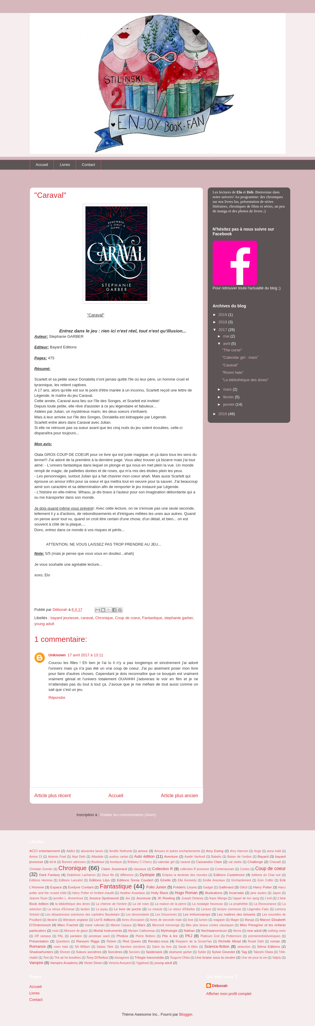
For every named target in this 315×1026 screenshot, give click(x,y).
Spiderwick (154, 952)
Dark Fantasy (49, 875)
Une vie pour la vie (254, 957)
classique (139, 869)
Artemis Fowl (57, 856)
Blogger (185, 1014)
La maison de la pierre (170, 904)
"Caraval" (230, 365)
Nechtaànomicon (214, 930)
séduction (244, 946)
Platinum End (209, 936)
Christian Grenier (41, 869)
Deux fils (108, 875)
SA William (82, 946)
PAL (60, 936)
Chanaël (275, 862)
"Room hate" (233, 372)
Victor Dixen (93, 963)
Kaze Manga (218, 898)
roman (275, 941)
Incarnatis (236, 893)
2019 (223, 314)
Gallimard (226, 887)
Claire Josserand (114, 869)
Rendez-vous (158, 941)
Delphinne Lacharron (81, 875)
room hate (61, 946)
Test (46, 957)
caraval (87, 618)
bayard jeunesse (64, 618)
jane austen (258, 893)
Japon (277, 893)
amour (143, 851)
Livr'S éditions (105, 919)
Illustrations (213, 893)
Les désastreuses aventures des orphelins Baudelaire (82, 914)
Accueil (42, 164)
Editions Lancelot (71, 880)
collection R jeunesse (194, 869)
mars (228, 389)
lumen (203, 919)
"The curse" (232, 350)
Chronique (104, 618)
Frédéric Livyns (185, 887)
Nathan (189, 930)
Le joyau (102, 909)
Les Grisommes (166, 914)
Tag (244, 952)
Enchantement (241, 880)
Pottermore (233, 936)
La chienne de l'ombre (111, 904)
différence (126, 875)
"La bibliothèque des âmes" (245, 380)
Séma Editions (268, 946)
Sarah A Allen (188, 946)
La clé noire (141, 904)
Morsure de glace (76, 930)
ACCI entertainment (44, 851)
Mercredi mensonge (165, 925)
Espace (56, 887)
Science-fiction (217, 946)
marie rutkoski (94, 925)
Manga (249, 919)
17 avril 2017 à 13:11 (85, 655)
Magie (235, 919)
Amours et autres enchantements (177, 851)
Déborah (220, 985)
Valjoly (276, 957)
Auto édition (144, 856)
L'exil (268, 898)
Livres (65, 164)
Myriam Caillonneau (141, 930)
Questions (63, 941)
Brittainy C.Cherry (140, 862)
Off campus (42, 936)
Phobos (122, 936)
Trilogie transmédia (149, 957)
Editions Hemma (40, 880)
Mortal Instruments (107, 930)
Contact (88, 164)
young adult (44, 624)
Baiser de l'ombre (239, 856)
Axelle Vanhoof (194, 856)
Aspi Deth (78, 856)
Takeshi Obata (263, 952)
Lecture (206, 909)
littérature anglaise (75, 919)
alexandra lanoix (92, 851)
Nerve (237, 930)
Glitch (244, 887)
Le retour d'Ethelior (182, 909)
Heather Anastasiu (132, 893)
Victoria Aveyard (119, 963)
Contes (245, 869)
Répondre (57, 697)
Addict (70, 851)
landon (85, 909)
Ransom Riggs (88, 941)
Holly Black (159, 893)
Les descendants (137, 914)
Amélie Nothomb (120, 851)
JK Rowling (166, 898)
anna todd (274, 851)
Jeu (127, 898)
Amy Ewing (214, 851)
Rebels (111, 941)
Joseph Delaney (192, 898)
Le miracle (155, 909)
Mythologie (169, 930)
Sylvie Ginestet (223, 952)
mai (226, 336)
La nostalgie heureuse (207, 904)
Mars (141, 925)
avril (227, 343)
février (229, 397)
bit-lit (53, 862)
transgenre (122, 957)
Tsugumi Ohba (180, 957)
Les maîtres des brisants (236, 914)
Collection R (162, 869)
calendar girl (166, 862)
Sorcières (115, 952)
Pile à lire (170, 936)
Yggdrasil (142, 963)
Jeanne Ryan (38, 898)
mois (55, 930)
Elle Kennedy (187, 880)
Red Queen (132, 941)
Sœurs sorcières (88, 952)
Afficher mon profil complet (229, 993)
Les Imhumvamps (196, 914)
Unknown (57, 655)
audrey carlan (118, 856)
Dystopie (147, 874)
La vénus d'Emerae (60, 909)
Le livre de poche (127, 909)
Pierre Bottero (145, 936)
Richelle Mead (229, 941)
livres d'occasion (133, 919)
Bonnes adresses (74, 862)
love (190, 919)
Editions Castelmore (229, 875)
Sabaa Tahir (105, 946)
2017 (223, 329)
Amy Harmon (239, 851)
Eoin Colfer (265, 880)
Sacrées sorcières (132, 946)
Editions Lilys (99, 880)
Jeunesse (143, 898)
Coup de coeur (127, 618)
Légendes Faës (258, 909)
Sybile (202, 952)
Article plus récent (52, 795)
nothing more (277, 930)
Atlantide (97, 856)
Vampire (36, 962)
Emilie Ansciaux (214, 880)
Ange (257, 851)
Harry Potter (262, 887)
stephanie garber (178, 618)
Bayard (263, 856)
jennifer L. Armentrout (68, 898)
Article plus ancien (179, 795)
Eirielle (165, 880)
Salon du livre (162, 946)
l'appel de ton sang (246, 898)
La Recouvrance (265, 904)
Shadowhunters (41, 952)
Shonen (65, 952)
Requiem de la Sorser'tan (194, 941)
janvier (229, 404)
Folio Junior (156, 887)
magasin (219, 919)
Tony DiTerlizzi (97, 957)
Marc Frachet (67, 925)
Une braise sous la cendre (215, 957)
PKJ (188, 936)
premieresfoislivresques (264, 936)
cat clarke (235, 862)
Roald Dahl (256, 941)
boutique (116, 862)
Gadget (208, 887)
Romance (37, 946)
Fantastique (152, 618)
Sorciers (134, 952)
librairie (52, 919)
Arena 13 (35, 856)
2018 (223, 322)
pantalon (76, 936)
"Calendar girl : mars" (240, 357)
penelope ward (99, 936)
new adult (254, 930)
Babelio (216, 856)
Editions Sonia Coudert (135, 880)
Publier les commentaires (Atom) (128, 815)
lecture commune (229, 909)
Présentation (39, 941)
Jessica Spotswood (104, 898)
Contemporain (224, 869)
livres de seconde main (166, 919)
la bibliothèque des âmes (72, 904)
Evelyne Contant (80, 887)
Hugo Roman (186, 892)
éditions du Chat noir (266, 875)
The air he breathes (67, 957)
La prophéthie (238, 904)
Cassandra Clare (209, 862)
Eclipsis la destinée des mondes (184, 875)
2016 (223, 414)
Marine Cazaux (121, 925)
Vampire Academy (64, 963)
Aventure (171, 856)
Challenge (255, 862)
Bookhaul (97, 862)
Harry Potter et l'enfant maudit (93, 893)
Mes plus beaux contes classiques (210, 925)
